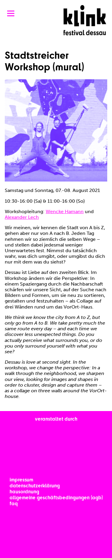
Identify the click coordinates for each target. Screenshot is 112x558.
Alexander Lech (22, 217)
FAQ (14, 503)
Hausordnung (24, 491)
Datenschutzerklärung (35, 485)
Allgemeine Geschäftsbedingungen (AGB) (56, 497)
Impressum (21, 479)
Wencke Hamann (65, 211)
